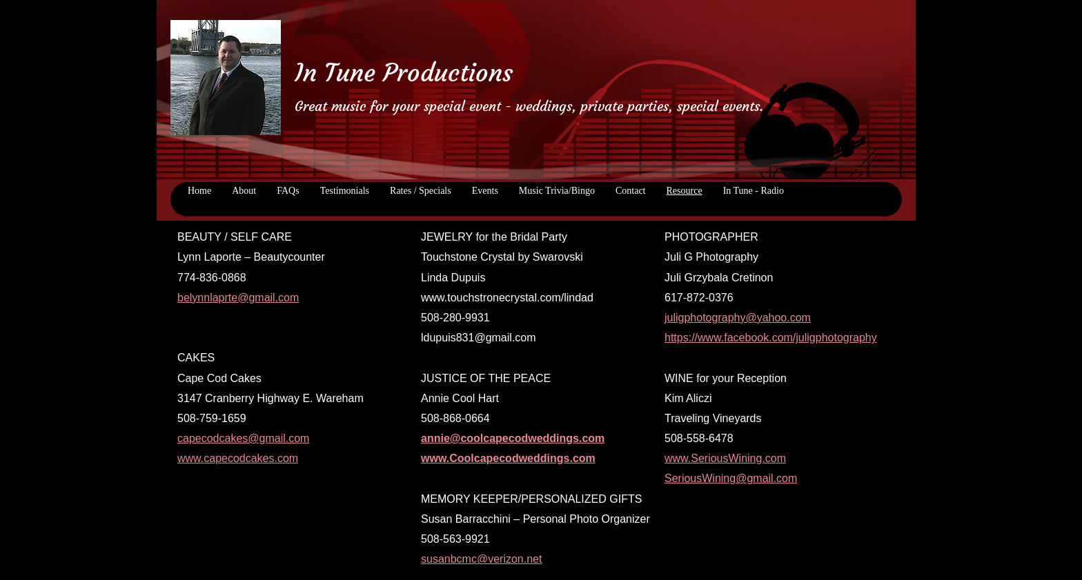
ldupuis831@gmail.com (478, 337)
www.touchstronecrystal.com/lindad (507, 297)
